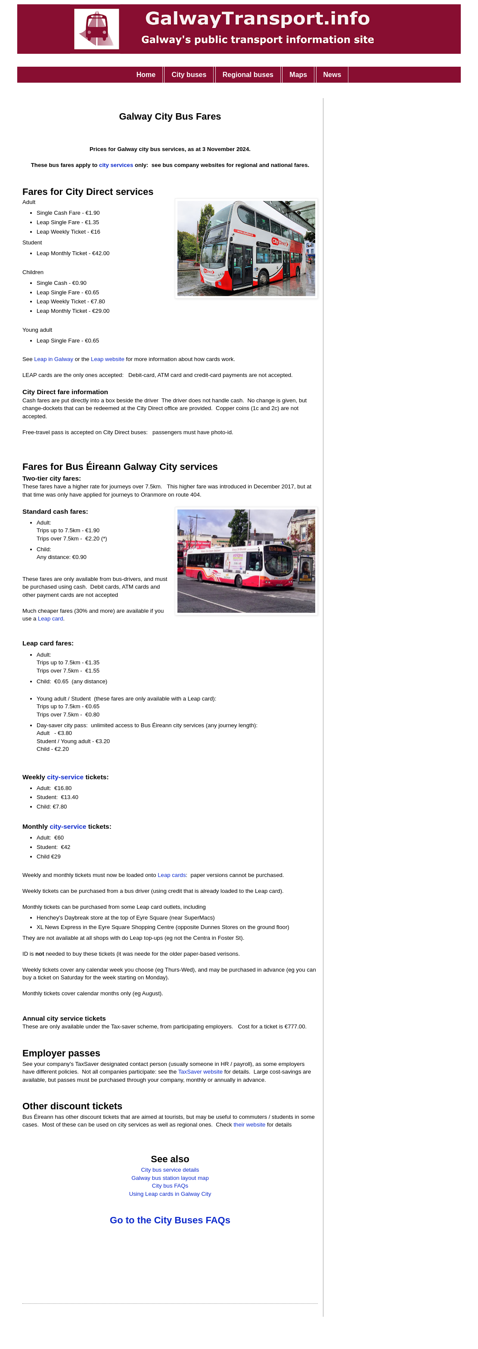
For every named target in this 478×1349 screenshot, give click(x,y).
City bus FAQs (170, 1185)
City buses (188, 74)
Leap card (50, 618)
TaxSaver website (200, 1071)
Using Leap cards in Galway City (170, 1194)
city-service (65, 777)
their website (249, 1124)
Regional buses (248, 74)
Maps (298, 74)
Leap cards (172, 875)
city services (116, 165)
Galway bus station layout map (170, 1178)
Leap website (107, 359)
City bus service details (170, 1170)
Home (146, 74)
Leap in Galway (53, 359)
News (332, 74)
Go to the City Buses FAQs (170, 1220)
